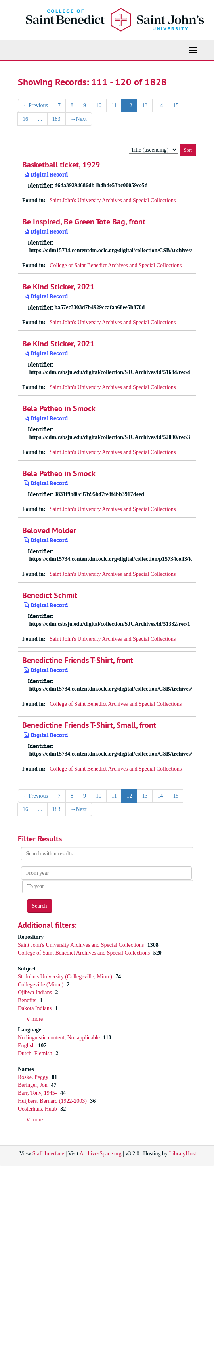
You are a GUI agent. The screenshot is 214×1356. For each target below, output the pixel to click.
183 (56, 119)
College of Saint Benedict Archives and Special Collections (116, 265)
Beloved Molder (49, 530)
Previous (35, 105)
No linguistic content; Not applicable (59, 1038)
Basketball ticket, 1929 (61, 165)
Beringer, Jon (33, 1085)
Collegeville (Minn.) (41, 985)
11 (114, 105)
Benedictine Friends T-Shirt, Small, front (89, 725)
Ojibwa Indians (35, 992)
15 (175, 105)
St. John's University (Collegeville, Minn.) (65, 977)
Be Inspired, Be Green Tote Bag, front (83, 222)
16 (25, 119)
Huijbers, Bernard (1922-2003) (53, 1101)
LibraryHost (182, 1154)
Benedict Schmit (49, 595)
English (27, 1045)
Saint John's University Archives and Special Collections (113, 200)
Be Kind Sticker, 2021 (58, 286)
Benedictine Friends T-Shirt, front (77, 660)
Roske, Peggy (34, 1077)
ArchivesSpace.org (101, 1154)
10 (98, 105)
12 (129, 105)
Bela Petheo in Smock (59, 408)
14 (160, 105)
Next (79, 119)
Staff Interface (48, 1154)
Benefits (28, 1000)
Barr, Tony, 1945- (38, 1093)
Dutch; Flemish (36, 1053)
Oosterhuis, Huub (38, 1109)
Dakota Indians (35, 1008)
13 (144, 105)
